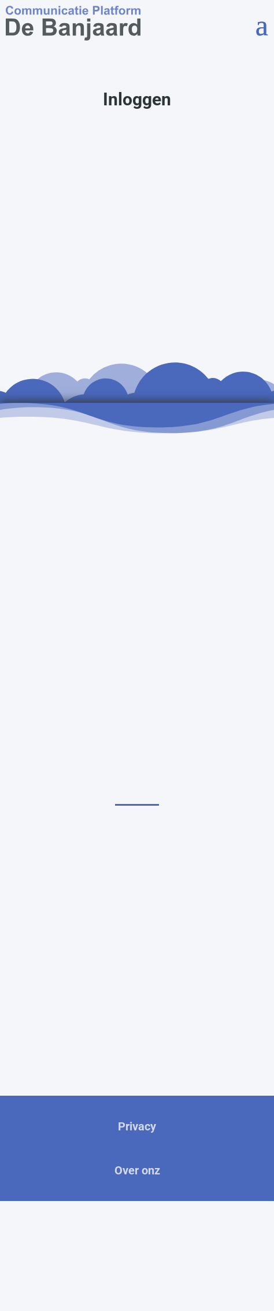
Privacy (137, 1126)
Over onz (137, 1170)
